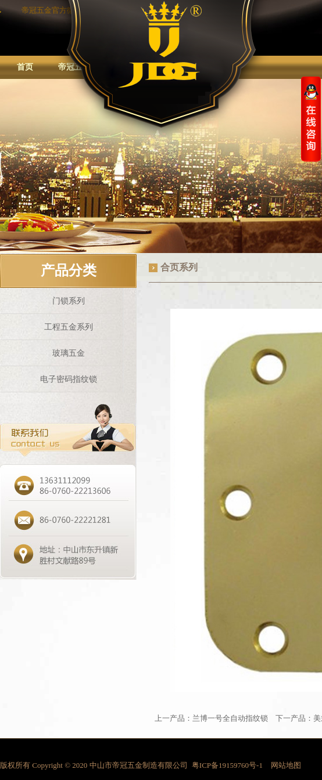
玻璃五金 (68, 353)
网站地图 (286, 765)
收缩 (310, 118)
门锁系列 (68, 301)
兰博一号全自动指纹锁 (231, 718)
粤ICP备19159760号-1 (227, 765)
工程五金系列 (68, 327)
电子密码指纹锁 (68, 379)
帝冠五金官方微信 (52, 10)
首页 (25, 67)
